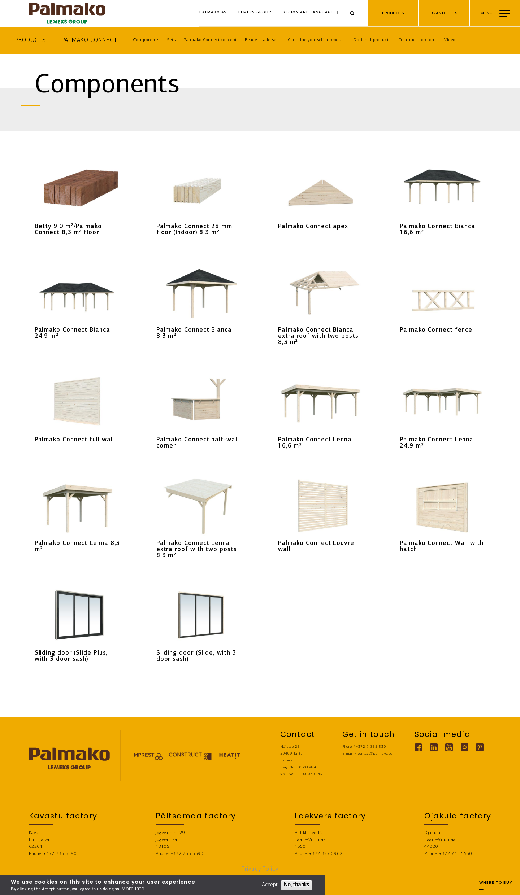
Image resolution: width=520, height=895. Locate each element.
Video (449, 40)
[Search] (355, 13)
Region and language (308, 12)
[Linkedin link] (433, 747)
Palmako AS (213, 12)
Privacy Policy (260, 869)
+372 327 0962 (325, 853)
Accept (270, 885)
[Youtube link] (449, 747)
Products (30, 40)
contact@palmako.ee (375, 754)
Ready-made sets (262, 40)
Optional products (372, 40)
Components (146, 40)
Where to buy (495, 885)
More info (132, 889)
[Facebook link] (418, 747)
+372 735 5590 (60, 853)
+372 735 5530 (455, 853)
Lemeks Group (254, 12)
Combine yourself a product (317, 40)
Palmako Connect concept (210, 40)
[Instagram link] (464, 747)
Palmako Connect (89, 40)
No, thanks (296, 885)
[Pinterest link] (480, 747)
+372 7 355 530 (371, 747)
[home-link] (67, 13)
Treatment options (418, 40)
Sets (171, 40)
